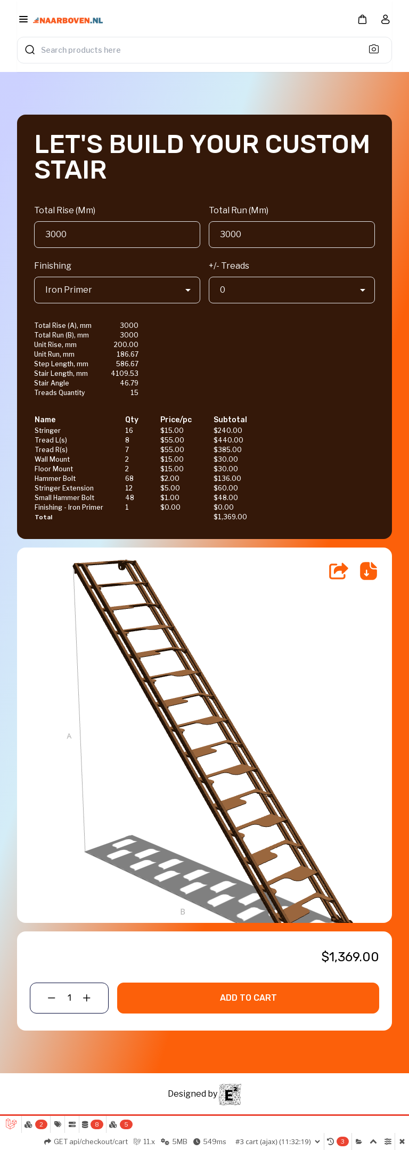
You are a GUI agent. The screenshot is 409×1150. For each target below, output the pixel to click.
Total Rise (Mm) (64, 210)
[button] (362, 19)
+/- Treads (229, 266)
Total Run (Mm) (238, 210)
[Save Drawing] (368, 571)
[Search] (377, 48)
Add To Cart (248, 998)
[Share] (338, 571)
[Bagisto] (68, 21)
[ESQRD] (230, 1094)
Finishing (52, 266)
